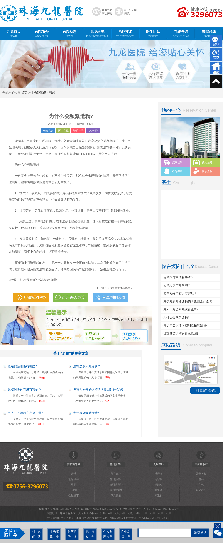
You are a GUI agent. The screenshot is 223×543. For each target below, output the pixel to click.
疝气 (201, 484)
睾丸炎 (158, 490)
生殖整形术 (201, 464)
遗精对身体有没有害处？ (24, 389)
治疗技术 (125, 34)
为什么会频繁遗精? (86, 413)
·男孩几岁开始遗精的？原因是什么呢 (187, 301)
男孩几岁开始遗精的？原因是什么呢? (98, 389)
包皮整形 (89, 534)
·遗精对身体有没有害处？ (179, 293)
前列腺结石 (116, 479)
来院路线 (208, 34)
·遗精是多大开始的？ (176, 285)
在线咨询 (180, 34)
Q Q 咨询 (177, 171)
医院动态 (69, 34)
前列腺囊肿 (116, 484)
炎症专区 (158, 464)
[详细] (41, 377)
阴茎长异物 (71, 534)
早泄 (73, 484)
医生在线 (63, 130)
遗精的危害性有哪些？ (120, 288)
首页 (24, 92)
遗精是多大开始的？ (87, 366)
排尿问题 (35, 534)
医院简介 (41, 34)
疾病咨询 (177, 162)
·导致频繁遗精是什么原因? (180, 333)
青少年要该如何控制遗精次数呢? (38, 279)
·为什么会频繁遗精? (175, 317)
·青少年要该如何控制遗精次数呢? (184, 325)
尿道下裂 (201, 473)
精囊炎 (158, 473)
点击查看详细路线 (205, 390)
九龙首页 (13, 34)
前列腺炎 (116, 495)
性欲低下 (73, 495)
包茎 (201, 479)
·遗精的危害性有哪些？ (178, 277)
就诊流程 (207, 171)
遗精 (52, 92)
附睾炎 (158, 479)
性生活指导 (124, 534)
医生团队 (153, 34)
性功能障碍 (38, 92)
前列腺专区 (116, 464)
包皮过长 (201, 490)
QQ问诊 (93, 130)
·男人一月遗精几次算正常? (180, 309)
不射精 (74, 490)
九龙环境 (97, 34)
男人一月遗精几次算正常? (25, 413)
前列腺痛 (116, 473)
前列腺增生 (116, 490)
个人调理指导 (106, 534)
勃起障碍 (73, 479)
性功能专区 (73, 464)
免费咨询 (48, 130)
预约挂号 (78, 130)
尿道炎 (158, 495)
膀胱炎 (158, 484)
